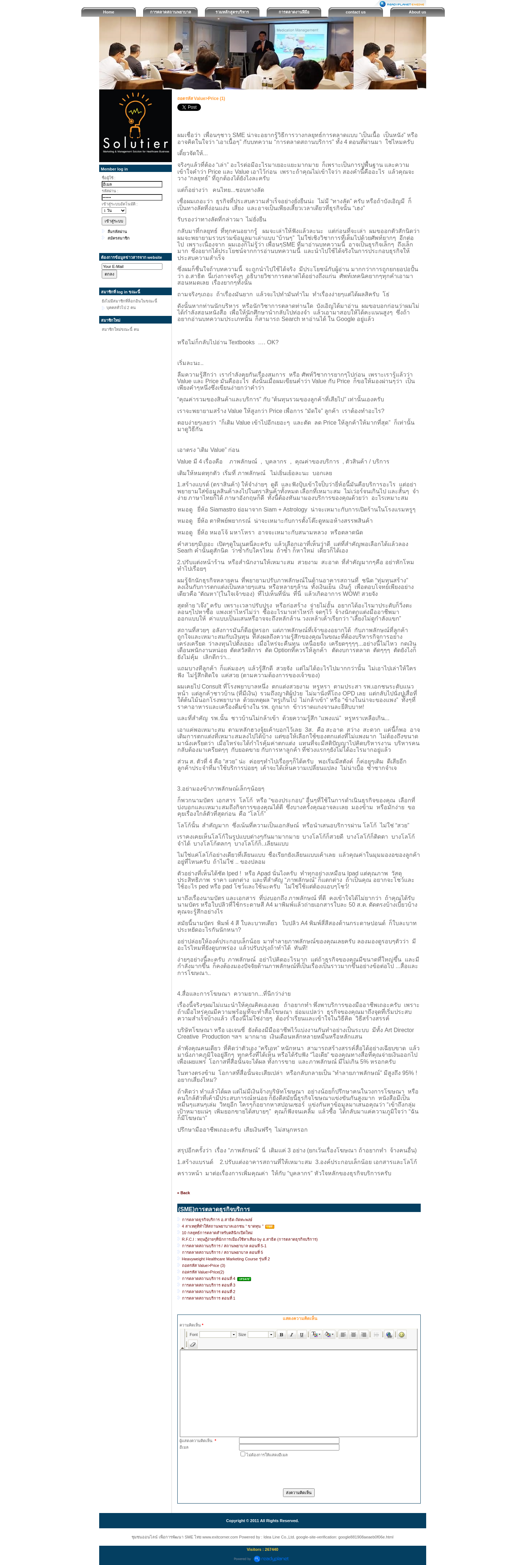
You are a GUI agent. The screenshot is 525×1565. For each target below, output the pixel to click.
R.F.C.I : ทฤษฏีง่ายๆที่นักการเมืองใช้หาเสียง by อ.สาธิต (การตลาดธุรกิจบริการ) (250, 1239)
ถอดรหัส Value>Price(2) (203, 1272)
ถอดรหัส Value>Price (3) (203, 1265)
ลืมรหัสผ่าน (117, 231)
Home (108, 12)
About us (417, 12)
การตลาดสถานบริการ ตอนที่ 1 (208, 1298)
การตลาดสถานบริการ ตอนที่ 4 (208, 1278)
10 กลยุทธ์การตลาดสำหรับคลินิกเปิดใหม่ (217, 1233)
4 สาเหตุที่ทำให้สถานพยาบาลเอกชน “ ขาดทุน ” (223, 1226)
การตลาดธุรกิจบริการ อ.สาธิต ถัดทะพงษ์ (217, 1219)
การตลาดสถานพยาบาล (170, 12)
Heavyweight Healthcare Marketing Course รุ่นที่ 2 (226, 1259)
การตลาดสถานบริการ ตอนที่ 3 (208, 1285)
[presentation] (294, 1472)
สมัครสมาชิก (119, 238)
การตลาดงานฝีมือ (294, 12)
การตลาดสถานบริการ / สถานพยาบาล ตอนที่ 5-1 (224, 1246)
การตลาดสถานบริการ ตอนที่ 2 (208, 1291)
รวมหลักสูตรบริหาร (232, 12)
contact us (356, 12)
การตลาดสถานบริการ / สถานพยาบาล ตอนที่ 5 (222, 1252)
